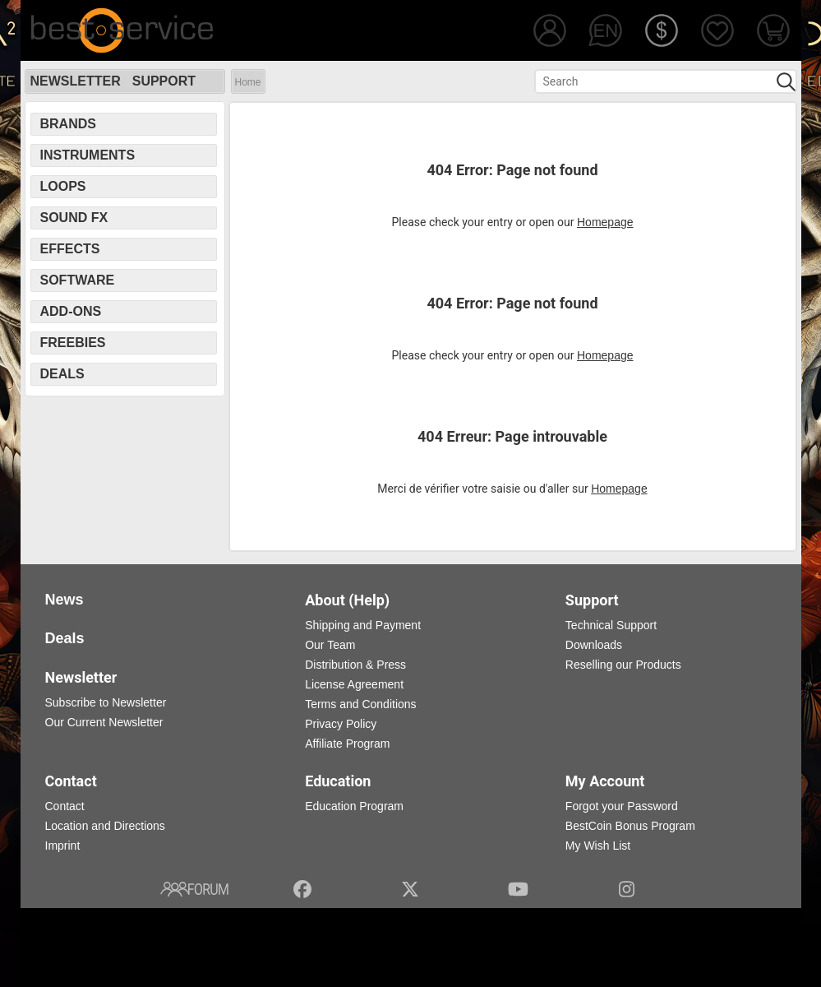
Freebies (73, 343)
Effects (70, 249)
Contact (65, 806)
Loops (63, 186)
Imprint (63, 845)
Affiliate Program (347, 743)
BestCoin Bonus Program (630, 825)
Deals (62, 374)
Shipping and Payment (363, 625)
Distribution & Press (355, 664)
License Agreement (354, 684)
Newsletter (75, 81)
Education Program (354, 806)
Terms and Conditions (360, 704)
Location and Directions (105, 825)
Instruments (88, 155)
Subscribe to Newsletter (106, 702)
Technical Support (611, 625)
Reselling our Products (623, 664)
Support (164, 81)
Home (248, 82)
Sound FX (74, 218)
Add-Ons (71, 311)
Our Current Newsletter (104, 722)
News (64, 599)
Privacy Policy (340, 723)
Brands (68, 124)
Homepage (605, 222)
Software (77, 280)
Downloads (593, 644)
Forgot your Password (621, 806)
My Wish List (597, 845)
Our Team (330, 644)
